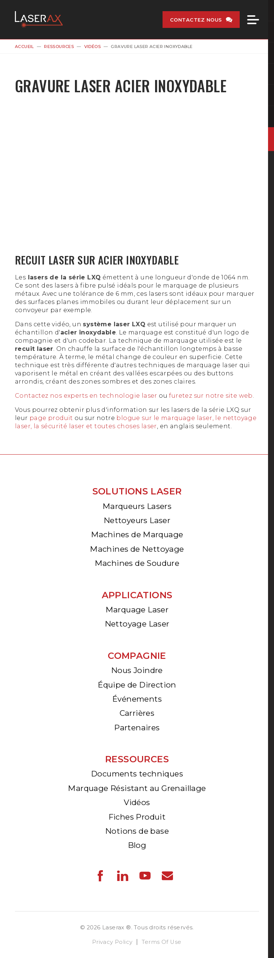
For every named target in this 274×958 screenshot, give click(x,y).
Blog (137, 845)
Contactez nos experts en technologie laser (86, 395)
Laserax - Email (167, 875)
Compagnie (137, 655)
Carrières (137, 713)
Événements (137, 699)
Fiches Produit (137, 816)
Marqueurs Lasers (137, 506)
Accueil (24, 46)
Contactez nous (196, 20)
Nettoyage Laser (137, 623)
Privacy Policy (112, 942)
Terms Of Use (162, 942)
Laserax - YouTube (145, 875)
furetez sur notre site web (210, 395)
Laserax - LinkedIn (122, 875)
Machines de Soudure (137, 563)
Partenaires (137, 727)
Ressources (59, 46)
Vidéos (92, 46)
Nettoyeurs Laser (137, 520)
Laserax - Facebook (100, 875)
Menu (253, 19)
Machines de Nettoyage (137, 549)
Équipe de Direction (137, 684)
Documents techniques (137, 773)
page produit (51, 418)
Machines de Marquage (137, 534)
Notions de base (137, 831)
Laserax (41, 19)
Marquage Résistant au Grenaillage (137, 788)
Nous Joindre (137, 670)
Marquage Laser (137, 609)
